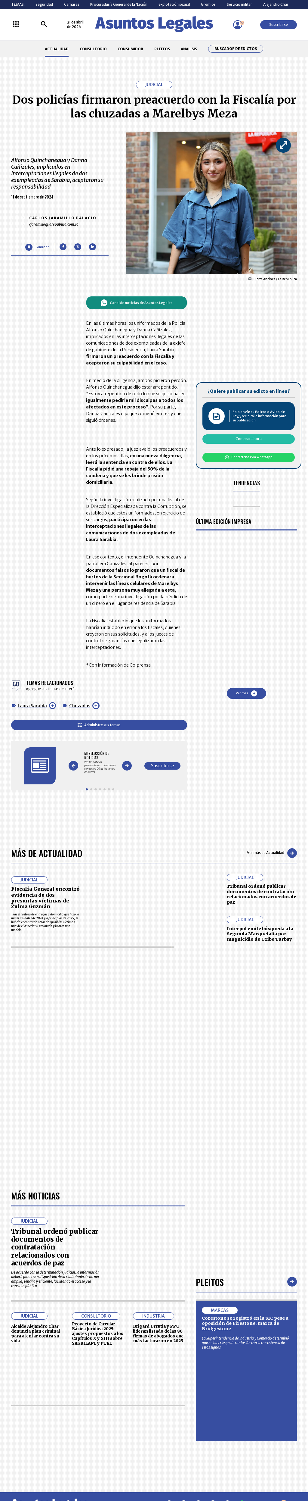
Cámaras (71, 4)
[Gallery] (100, 762)
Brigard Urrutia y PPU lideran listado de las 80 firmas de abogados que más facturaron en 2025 (158, 1164)
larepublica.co (29, 1476)
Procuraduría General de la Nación (118, 4)
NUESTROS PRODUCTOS (120, 1417)
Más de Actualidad (46, 852)
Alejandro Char (275, 4)
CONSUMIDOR (130, 49)
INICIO (16, 1404)
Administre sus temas (99, 725)
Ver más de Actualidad (272, 853)
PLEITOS (162, 49)
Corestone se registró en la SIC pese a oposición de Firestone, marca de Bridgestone (245, 1154)
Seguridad (44, 4)
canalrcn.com (240, 1476)
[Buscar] (44, 24)
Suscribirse (278, 24)
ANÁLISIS (189, 49)
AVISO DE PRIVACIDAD (174, 1417)
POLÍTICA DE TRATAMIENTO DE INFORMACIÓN (180, 1429)
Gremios (208, 4)
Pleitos (210, 1111)
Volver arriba (271, 1335)
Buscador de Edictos (235, 49)
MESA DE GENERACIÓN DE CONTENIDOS (175, 1406)
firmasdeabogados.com (189, 1476)
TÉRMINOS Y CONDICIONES (123, 1429)
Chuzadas (79, 705)
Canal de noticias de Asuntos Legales (136, 302)
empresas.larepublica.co (127, 1476)
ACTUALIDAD (57, 49)
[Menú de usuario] (237, 25)
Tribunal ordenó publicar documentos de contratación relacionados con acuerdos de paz (261, 894)
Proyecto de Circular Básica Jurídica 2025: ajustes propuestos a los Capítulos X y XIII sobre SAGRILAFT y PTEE (97, 1164)
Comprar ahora (249, 438)
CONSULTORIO (93, 49)
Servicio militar (239, 4)
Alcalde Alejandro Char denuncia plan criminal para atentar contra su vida (35, 1164)
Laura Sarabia (32, 705)
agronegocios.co (72, 1476)
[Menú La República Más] (16, 24)
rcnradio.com (280, 1476)
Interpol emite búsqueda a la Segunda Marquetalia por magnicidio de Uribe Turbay (260, 934)
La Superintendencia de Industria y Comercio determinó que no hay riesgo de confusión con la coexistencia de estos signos (245, 1173)
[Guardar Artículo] (36, 247)
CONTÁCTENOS (113, 1407)
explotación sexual (174, 4)
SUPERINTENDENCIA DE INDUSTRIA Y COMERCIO (176, 1441)
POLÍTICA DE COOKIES (118, 1442)
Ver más (246, 693)
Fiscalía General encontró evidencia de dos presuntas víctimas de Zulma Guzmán (45, 897)
